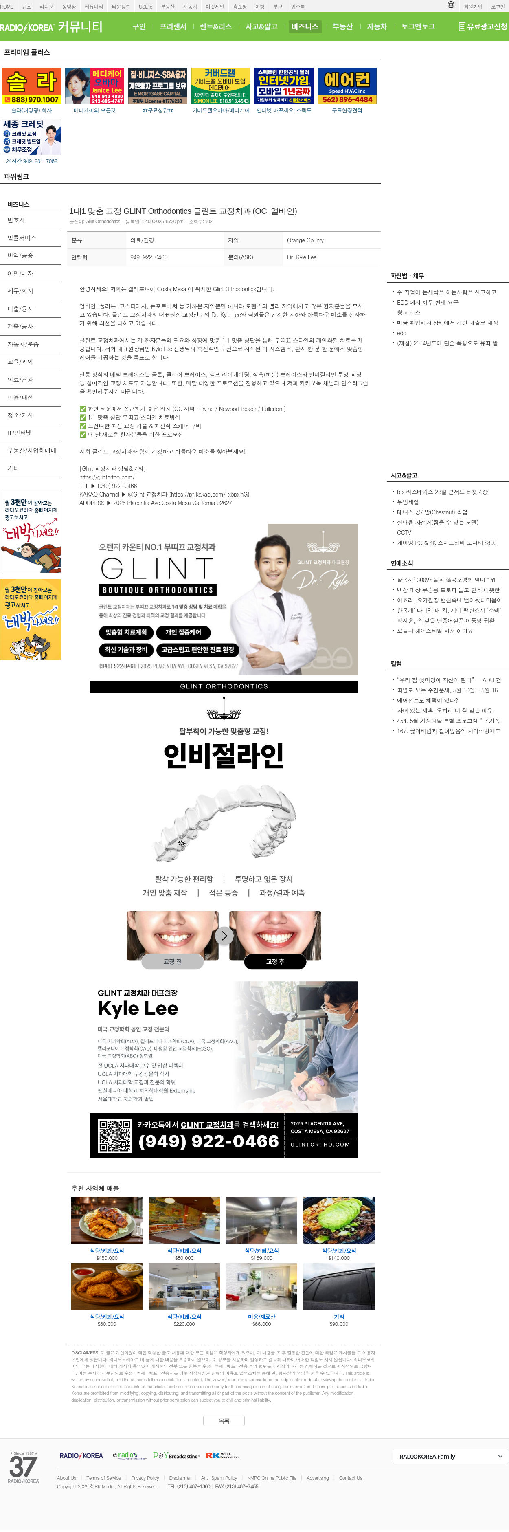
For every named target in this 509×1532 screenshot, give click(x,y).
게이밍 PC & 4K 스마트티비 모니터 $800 (446, 543)
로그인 (498, 6)
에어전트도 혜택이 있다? (427, 700)
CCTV (404, 532)
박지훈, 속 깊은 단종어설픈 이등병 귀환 (445, 620)
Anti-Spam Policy (219, 1477)
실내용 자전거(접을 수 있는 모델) (437, 522)
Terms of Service (103, 1477)
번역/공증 (20, 255)
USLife (145, 6)
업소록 (298, 6)
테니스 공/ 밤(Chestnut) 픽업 (432, 512)
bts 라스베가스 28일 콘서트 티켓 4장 (442, 492)
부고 (278, 6)
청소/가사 (20, 415)
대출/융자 (20, 308)
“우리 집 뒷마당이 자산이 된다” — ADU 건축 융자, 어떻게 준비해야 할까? (449, 684)
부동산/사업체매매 (32, 450)
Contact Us (350, 1477)
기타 (13, 468)
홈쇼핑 (240, 6)
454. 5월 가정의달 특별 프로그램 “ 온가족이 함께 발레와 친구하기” (448, 725)
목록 (224, 1421)
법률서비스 (22, 237)
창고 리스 (409, 312)
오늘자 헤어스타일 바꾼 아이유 (435, 630)
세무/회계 (20, 290)
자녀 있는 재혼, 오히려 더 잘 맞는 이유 (444, 710)
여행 (260, 6)
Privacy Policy (145, 1477)
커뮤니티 (94, 6)
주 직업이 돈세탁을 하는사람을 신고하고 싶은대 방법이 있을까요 (446, 296)
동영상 (69, 6)
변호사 (16, 219)
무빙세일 (408, 502)
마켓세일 (215, 6)
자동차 (190, 6)
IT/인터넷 (19, 432)
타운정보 (121, 6)
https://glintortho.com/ (107, 477)
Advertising (318, 1477)
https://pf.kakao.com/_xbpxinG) (210, 494)
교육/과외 (20, 361)
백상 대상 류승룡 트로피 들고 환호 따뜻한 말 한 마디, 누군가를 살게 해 (448, 594)
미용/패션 (20, 397)
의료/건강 (20, 379)
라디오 (46, 6)
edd (401, 333)
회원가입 (473, 6)
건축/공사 (20, 326)
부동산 (168, 6)
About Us (66, 1477)
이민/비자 (20, 273)
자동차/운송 (23, 344)
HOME (6, 6)
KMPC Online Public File (271, 1477)
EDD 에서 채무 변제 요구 (428, 302)
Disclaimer (180, 1477)
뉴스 (26, 6)
